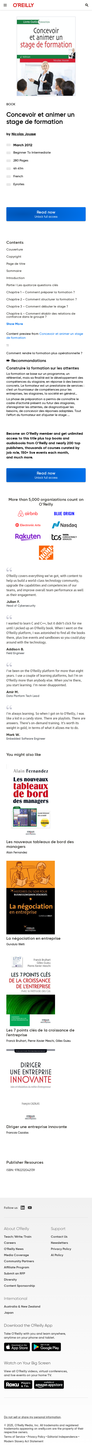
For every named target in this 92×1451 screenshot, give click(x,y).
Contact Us (59, 1237)
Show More (14, 324)
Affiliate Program (16, 1267)
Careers (10, 1243)
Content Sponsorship (19, 1286)
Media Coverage (16, 1255)
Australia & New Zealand (22, 1306)
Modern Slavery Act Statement (23, 1441)
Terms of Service (14, 1437)
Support (58, 1228)
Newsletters (59, 1243)
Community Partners (19, 1261)
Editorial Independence (62, 1437)
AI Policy (57, 1255)
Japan (9, 1313)
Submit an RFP (14, 1273)
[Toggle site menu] (5, 5)
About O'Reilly (16, 1228)
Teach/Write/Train (17, 1237)
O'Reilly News (13, 1249)
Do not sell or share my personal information (32, 1417)
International (15, 1298)
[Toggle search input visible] (87, 5)
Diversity (10, 1279)
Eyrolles (18, 184)
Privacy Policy (61, 1249)
